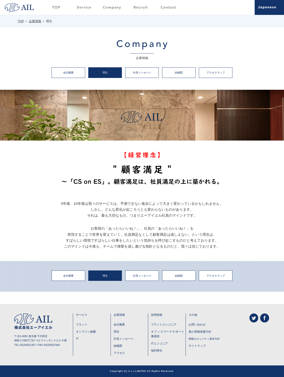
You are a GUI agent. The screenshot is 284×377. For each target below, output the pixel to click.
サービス (81, 315)
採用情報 (156, 315)
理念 (105, 72)
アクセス (119, 353)
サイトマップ (197, 345)
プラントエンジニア (164, 324)
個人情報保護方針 (200, 331)
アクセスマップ (216, 72)
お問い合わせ (197, 324)
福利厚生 (156, 350)
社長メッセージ (142, 72)
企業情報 (35, 21)
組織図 (179, 72)
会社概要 (68, 72)
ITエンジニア (159, 343)
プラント (81, 324)
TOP (21, 21)
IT (77, 338)
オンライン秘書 (86, 331)
